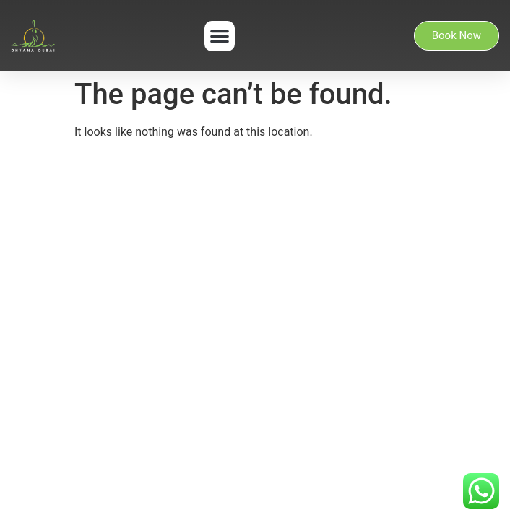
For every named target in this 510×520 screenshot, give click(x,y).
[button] (219, 36)
